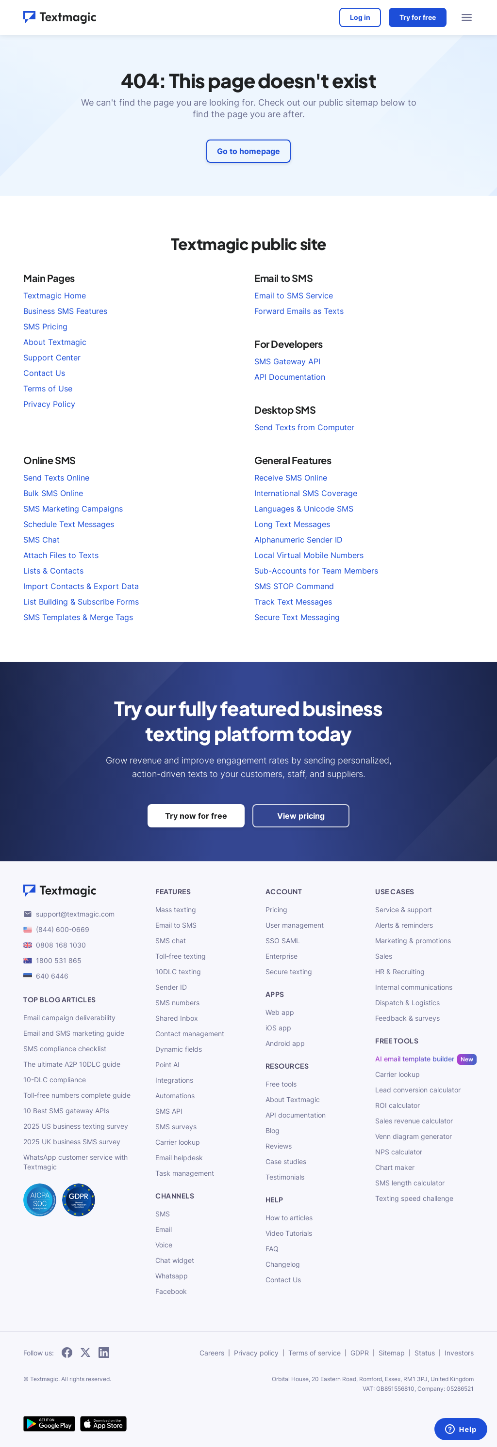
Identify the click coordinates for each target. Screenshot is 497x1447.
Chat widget (174, 1260)
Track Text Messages (293, 602)
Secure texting (288, 971)
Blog (272, 1130)
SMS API (168, 1111)
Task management (184, 1173)
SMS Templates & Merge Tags (78, 617)
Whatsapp (171, 1276)
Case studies (285, 1161)
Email (163, 1229)
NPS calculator (398, 1152)
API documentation (295, 1115)
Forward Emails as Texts (299, 311)
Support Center (52, 357)
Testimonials (284, 1177)
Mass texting (175, 909)
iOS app (278, 1028)
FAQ (272, 1249)
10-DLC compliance (54, 1079)
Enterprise (281, 956)
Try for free (417, 17)
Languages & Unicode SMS (303, 508)
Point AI (167, 1064)
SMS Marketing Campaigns (73, 508)
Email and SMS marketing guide (73, 1033)
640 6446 (45, 976)
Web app (279, 1012)
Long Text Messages (292, 524)
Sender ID (171, 987)
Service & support (403, 909)
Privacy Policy (49, 404)
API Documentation (289, 377)
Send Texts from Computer (304, 427)
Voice (163, 1245)
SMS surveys (176, 1126)
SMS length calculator (410, 1183)
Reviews (278, 1146)
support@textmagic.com (69, 914)
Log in (360, 17)
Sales (383, 956)
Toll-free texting (180, 956)
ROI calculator (397, 1105)
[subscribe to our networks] (67, 1353)
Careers (211, 1353)
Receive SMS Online (290, 477)
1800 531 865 (52, 960)
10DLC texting (178, 971)
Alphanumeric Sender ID (298, 540)
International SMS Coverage (305, 493)
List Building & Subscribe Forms (81, 602)
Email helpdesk (179, 1157)
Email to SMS (176, 925)
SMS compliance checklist (64, 1048)
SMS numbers (177, 1002)
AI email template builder (414, 1059)
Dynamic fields (178, 1049)
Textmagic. (45, 1379)
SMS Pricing (45, 326)
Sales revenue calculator (414, 1121)
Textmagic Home (54, 295)
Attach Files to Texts (61, 555)
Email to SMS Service (293, 295)
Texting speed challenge (414, 1198)
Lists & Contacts (53, 571)
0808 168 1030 (54, 945)
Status (424, 1353)
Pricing (276, 909)
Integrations (174, 1080)
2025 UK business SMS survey (71, 1141)
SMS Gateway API (287, 361)
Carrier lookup (177, 1142)
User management (294, 925)
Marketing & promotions (413, 940)
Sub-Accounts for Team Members (316, 571)
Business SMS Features (65, 311)
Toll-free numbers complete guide (77, 1095)
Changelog (282, 1264)
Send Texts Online (56, 477)
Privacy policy (256, 1353)
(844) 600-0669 (56, 929)
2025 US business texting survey (75, 1126)
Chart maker (394, 1167)
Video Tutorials (288, 1233)
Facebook (171, 1291)
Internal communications (413, 987)
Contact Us (44, 373)
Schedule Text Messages (68, 524)
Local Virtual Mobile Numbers (309, 555)
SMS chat (170, 940)
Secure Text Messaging (297, 617)
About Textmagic (54, 342)
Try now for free (196, 816)
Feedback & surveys (407, 1018)
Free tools (281, 1084)
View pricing (301, 816)
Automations (175, 1095)
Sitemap (392, 1353)
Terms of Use (47, 388)
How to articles (289, 1218)
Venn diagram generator (413, 1136)
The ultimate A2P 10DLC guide (71, 1064)
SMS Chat (41, 540)
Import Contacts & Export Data (81, 586)
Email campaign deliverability (69, 1017)
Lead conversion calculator (418, 1090)
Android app (285, 1043)
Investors (459, 1353)
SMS (162, 1214)
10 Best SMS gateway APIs (66, 1110)
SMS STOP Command (294, 586)
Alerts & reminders (404, 925)
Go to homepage (248, 151)
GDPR (359, 1353)
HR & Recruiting (400, 971)
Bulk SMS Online (53, 493)
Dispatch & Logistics (407, 1002)
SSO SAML (282, 940)
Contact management (189, 1033)
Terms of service (314, 1353)
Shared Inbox (176, 1018)
